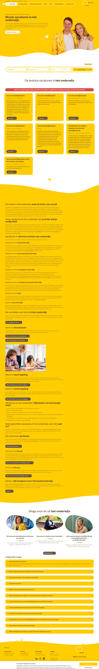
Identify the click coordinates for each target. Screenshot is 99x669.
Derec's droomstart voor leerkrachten (17, 336)
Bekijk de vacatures (13, 32)
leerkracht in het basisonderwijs (13, 233)
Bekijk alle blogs (49, 553)
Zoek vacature (84, 69)
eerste (11, 25)
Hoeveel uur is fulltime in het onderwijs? (49, 536)
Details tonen (68, 666)
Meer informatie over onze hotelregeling (18, 399)
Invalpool (14, 1)
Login (25, 1)
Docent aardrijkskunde (16, 95)
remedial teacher (38, 249)
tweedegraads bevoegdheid (22, 25)
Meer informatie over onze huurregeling (18, 385)
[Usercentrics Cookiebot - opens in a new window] (8, 666)
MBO (45, 4)
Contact (20, 1)
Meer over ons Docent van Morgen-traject (18, 476)
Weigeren (88, 663)
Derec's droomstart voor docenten (17, 340)
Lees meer (11, 118)
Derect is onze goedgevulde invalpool (14, 484)
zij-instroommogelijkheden (31, 441)
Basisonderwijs (23, 4)
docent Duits (31, 231)
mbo (36, 296)
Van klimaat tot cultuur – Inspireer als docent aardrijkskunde (77, 128)
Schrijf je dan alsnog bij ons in (50, 429)
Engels (38, 276)
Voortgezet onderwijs (35, 4)
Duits (42, 276)
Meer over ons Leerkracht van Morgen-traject (19, 462)
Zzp (51, 4)
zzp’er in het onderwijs (15, 305)
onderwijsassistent (48, 249)
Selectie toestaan (88, 659)
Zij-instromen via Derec (14, 446)
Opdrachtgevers (59, 4)
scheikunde (33, 276)
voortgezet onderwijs (44, 272)
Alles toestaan (88, 656)
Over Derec (8, 1)
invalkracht (56, 231)
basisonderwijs (30, 250)
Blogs (51, 653)
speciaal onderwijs (11, 256)
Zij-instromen (69, 4)
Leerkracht (21, 249)
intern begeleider (29, 249)
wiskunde (21, 276)
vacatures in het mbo (41, 299)
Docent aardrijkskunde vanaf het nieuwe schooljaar (18, 160)
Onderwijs (11, 4)
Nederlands (47, 276)
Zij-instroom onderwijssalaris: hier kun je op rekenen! (20, 537)
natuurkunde (39, 231)
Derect (9, 491)
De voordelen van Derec (14, 322)
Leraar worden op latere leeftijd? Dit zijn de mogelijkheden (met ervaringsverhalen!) (79, 538)
